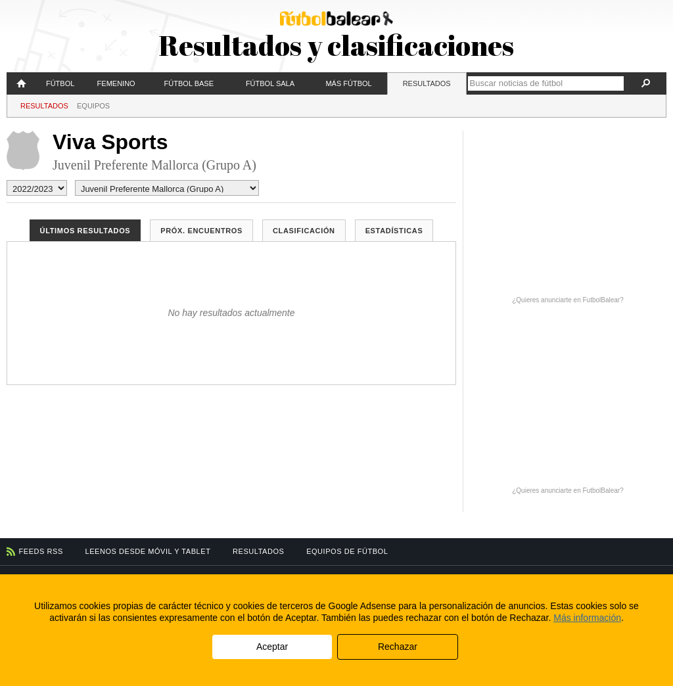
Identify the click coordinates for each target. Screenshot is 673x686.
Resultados (427, 83)
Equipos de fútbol (347, 551)
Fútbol (60, 83)
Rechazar (397, 646)
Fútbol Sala (270, 83)
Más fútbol (348, 83)
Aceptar (272, 646)
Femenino (116, 83)
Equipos (93, 106)
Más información (587, 617)
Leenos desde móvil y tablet (148, 551)
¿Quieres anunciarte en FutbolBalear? (568, 300)
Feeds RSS (41, 551)
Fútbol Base (189, 83)
